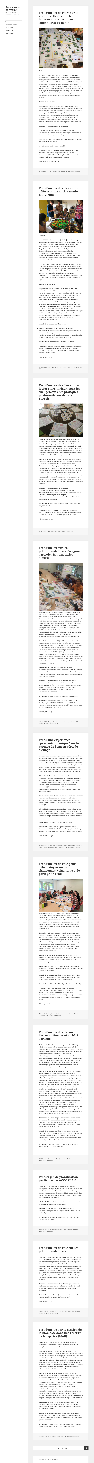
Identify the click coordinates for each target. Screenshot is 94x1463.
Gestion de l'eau (64, 722)
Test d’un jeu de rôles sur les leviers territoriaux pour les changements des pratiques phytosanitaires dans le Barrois (59, 391)
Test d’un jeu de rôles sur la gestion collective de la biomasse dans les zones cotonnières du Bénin (58, 18)
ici (51, 357)
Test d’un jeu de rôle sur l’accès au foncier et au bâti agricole (58, 1035)
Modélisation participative (50, 847)
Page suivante (86, 1448)
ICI (59, 161)
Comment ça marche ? (11, 25)
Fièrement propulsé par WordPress (48, 1459)
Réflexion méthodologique (71, 1229)
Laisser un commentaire (74, 171)
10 (66, 1447)
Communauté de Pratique (13, 8)
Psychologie (61, 847)
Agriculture (55, 171)
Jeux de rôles (61, 171)
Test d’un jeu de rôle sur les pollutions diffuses (58, 1249)
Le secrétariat (9, 30)
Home (7, 22)
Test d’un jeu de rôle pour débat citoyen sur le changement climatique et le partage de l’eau (59, 869)
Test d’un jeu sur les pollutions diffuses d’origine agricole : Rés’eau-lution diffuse (59, 553)
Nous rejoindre (9, 33)
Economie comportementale (63, 845)
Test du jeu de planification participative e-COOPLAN (58, 1178)
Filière (57, 722)
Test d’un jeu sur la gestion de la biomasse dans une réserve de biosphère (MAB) (60, 1333)
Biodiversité (63, 367)
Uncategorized (78, 367)
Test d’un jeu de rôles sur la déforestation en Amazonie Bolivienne (58, 191)
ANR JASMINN (72, 1045)
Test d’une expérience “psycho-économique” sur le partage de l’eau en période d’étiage (59, 745)
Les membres (9, 27)
